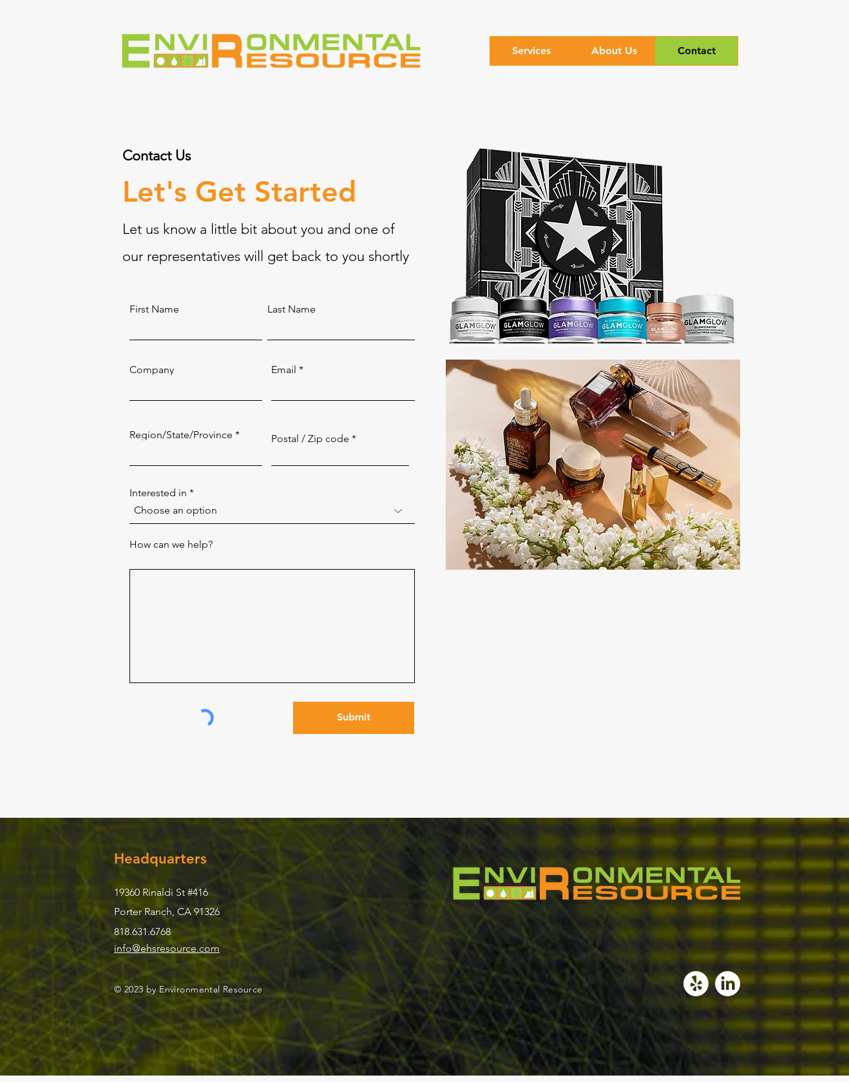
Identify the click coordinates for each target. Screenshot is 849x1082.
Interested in (158, 493)
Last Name (291, 309)
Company (151, 370)
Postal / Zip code (310, 439)
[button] (531, 51)
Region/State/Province (181, 435)
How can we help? (171, 544)
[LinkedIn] (727, 983)
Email (283, 370)
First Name (154, 309)
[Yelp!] (696, 983)
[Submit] (353, 718)
